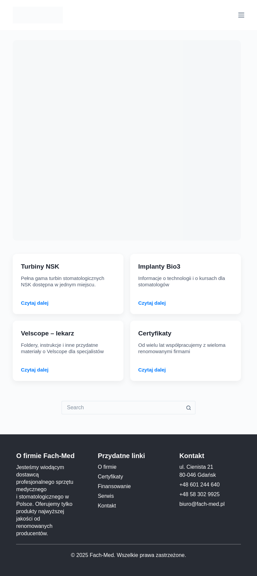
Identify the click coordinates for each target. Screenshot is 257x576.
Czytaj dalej (35, 303)
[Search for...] (122, 407)
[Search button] (188, 407)
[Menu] (241, 15)
